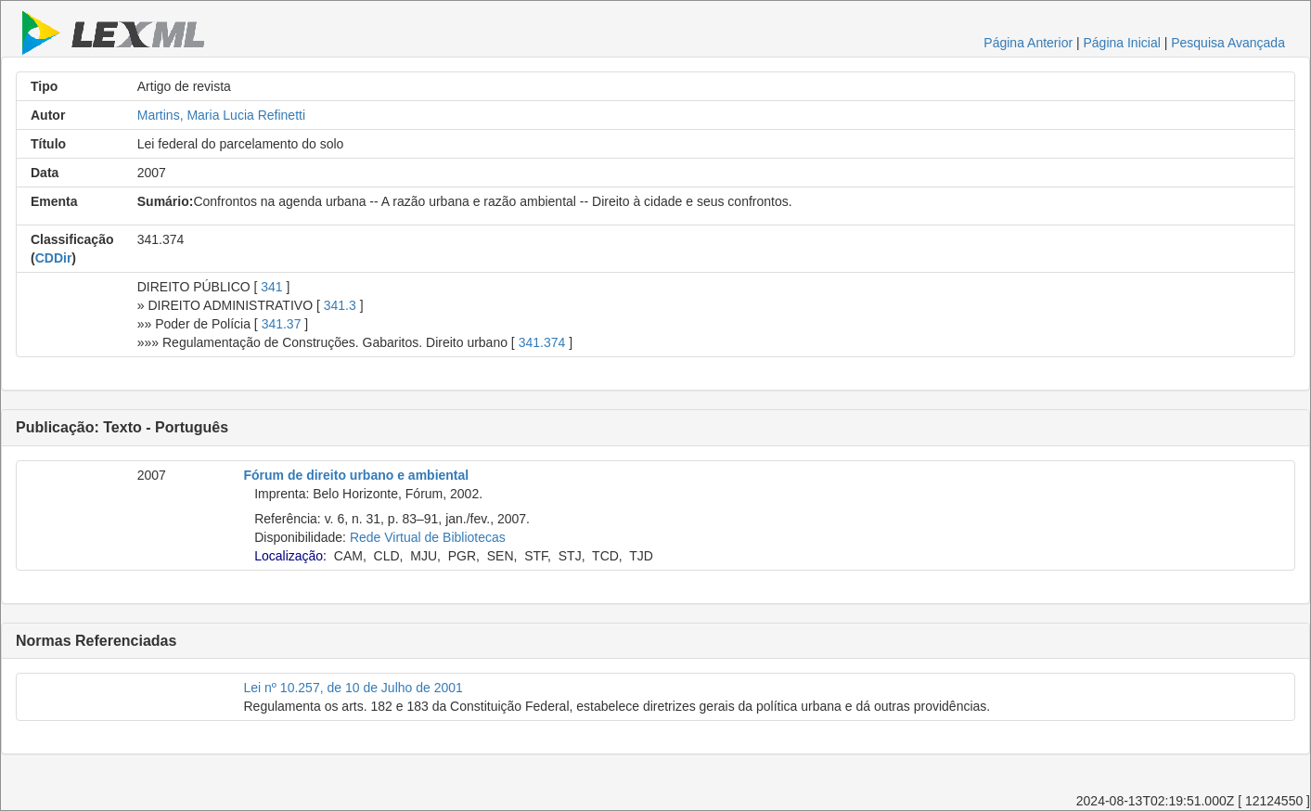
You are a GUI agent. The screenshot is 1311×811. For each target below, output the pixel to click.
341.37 (282, 323)
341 (271, 286)
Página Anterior (1028, 42)
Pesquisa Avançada (1228, 42)
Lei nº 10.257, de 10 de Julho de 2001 (353, 687)
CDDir (53, 258)
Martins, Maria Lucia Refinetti (221, 115)
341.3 (340, 305)
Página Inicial (1122, 42)
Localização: (290, 555)
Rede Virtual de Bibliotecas (428, 537)
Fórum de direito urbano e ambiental (356, 475)
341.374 (542, 342)
